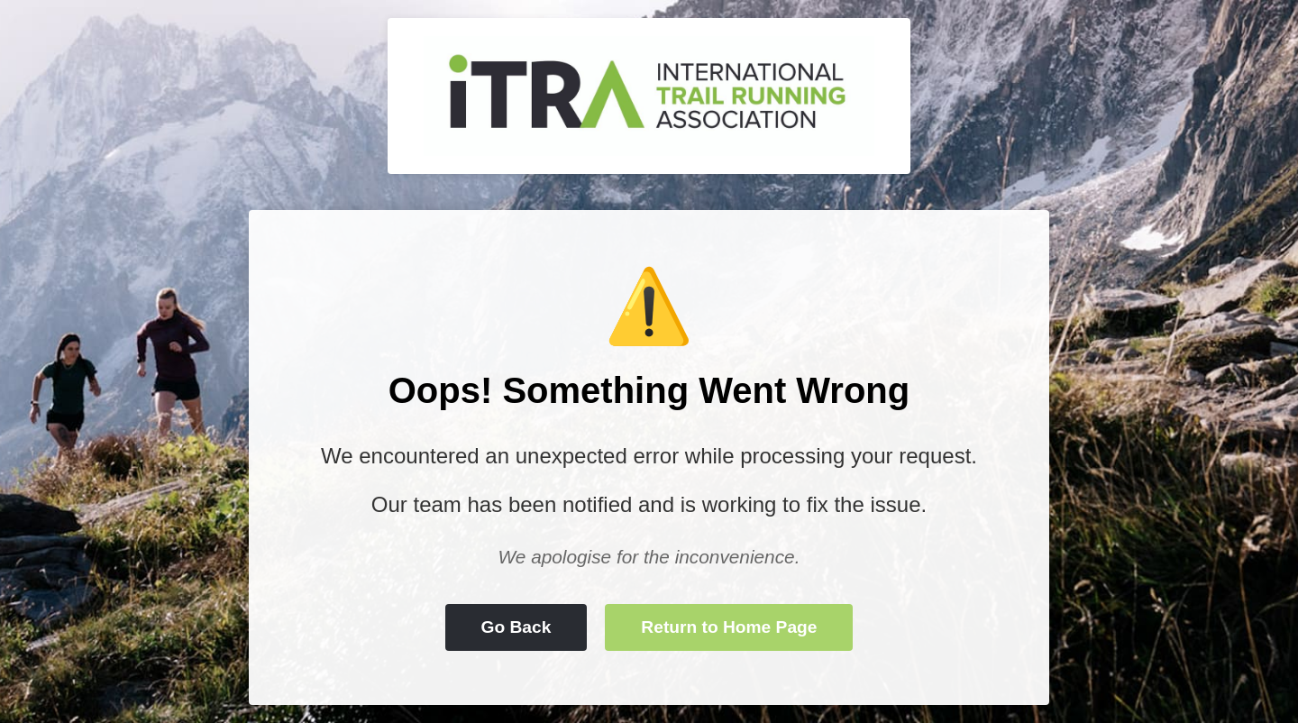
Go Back (516, 627)
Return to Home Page (729, 627)
